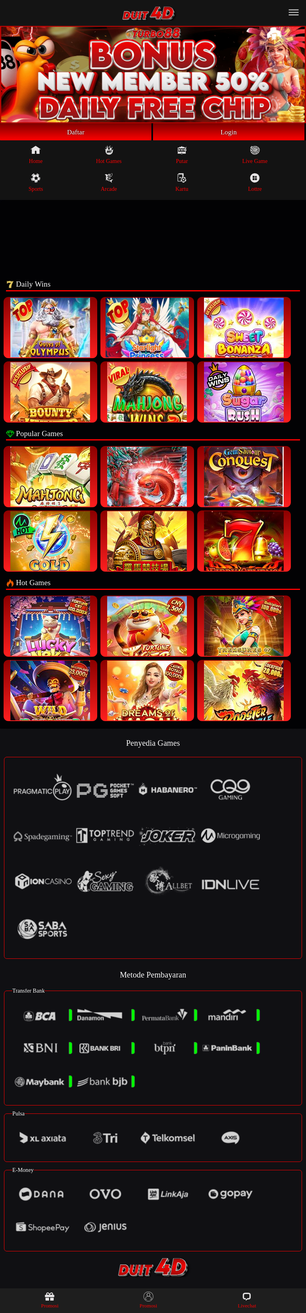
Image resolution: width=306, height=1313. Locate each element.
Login (228, 132)
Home (36, 155)
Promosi (50, 1300)
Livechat (247, 1300)
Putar (182, 155)
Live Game (254, 155)
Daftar (76, 132)
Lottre (255, 183)
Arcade (109, 183)
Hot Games (109, 155)
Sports (36, 183)
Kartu (181, 183)
